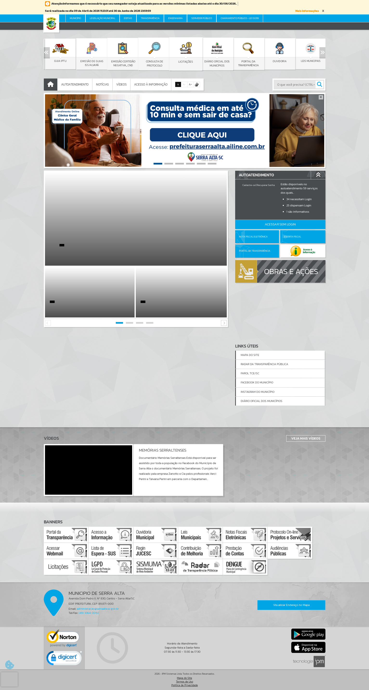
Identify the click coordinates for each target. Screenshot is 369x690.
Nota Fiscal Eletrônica (253, 236)
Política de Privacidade (184, 685)
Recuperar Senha (266, 185)
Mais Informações (307, 11)
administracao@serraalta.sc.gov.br (98, 609)
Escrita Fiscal (292, 236)
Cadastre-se (248, 185)
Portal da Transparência (254, 251)
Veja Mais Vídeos (305, 438)
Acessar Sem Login (280, 224)
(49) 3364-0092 (89, 613)
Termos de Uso (184, 681)
